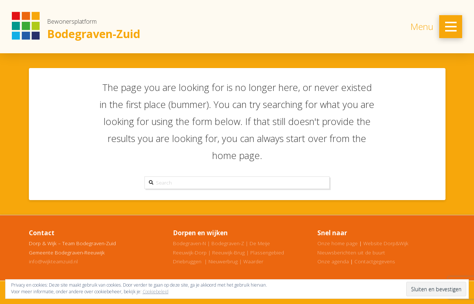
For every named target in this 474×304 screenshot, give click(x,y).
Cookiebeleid (155, 291)
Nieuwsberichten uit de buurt (351, 252)
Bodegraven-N (189, 243)
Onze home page (337, 243)
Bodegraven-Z (227, 243)
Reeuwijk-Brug (228, 252)
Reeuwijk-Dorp (190, 252)
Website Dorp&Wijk (385, 243)
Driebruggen (187, 261)
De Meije (260, 243)
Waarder (253, 261)
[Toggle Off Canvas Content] (450, 26)
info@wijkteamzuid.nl (53, 261)
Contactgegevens (374, 261)
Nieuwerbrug (223, 261)
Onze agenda (333, 261)
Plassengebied (267, 252)
